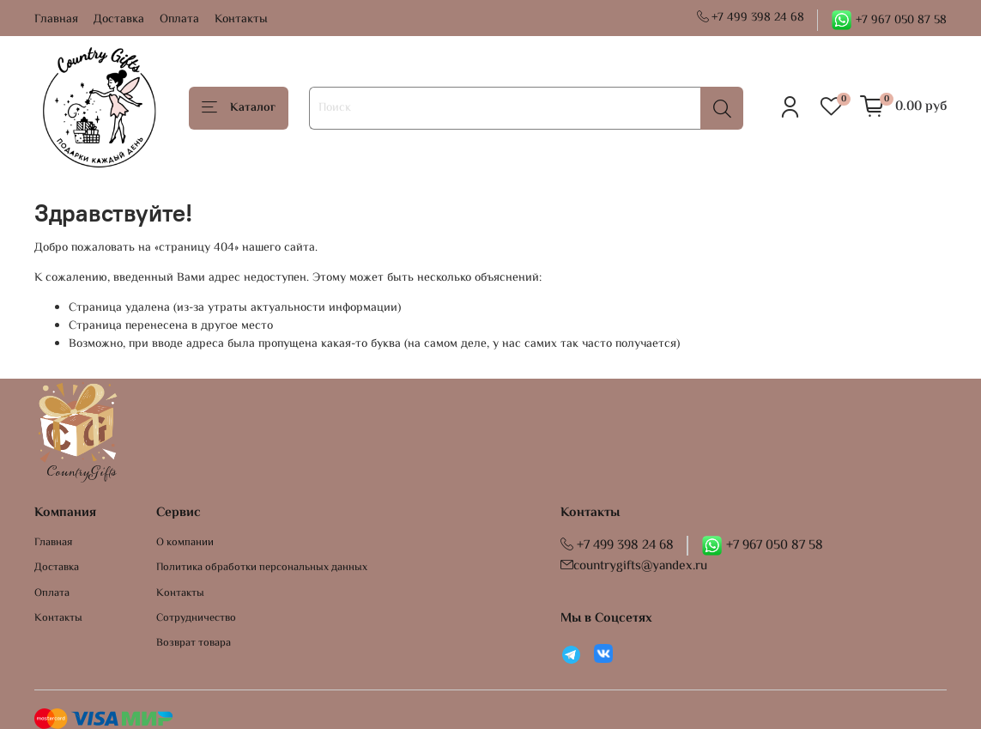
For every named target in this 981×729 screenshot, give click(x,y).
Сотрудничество (196, 619)
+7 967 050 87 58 (889, 20)
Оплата (179, 19)
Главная (56, 19)
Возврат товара (193, 643)
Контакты (241, 19)
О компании (185, 543)
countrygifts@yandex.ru (633, 566)
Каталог (239, 108)
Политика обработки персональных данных (261, 568)
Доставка (119, 19)
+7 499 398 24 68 (751, 18)
